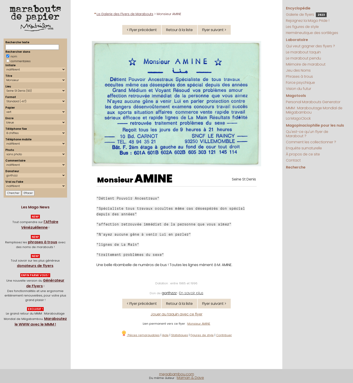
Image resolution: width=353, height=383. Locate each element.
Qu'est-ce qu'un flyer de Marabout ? (307, 134)
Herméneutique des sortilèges (312, 32)
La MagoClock (298, 118)
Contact (293, 160)
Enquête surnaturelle (304, 148)
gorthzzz (169, 293)
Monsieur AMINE (198, 323)
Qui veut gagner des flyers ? (310, 46)
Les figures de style (302, 26)
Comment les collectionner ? (311, 142)
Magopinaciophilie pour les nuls (315, 125)
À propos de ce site (303, 154)
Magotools (296, 95)
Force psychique (300, 82)
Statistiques (179, 335)
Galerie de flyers (306, 14)
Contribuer (224, 335)
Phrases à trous (299, 76)
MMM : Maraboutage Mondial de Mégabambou (314, 110)
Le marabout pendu (303, 58)
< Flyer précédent (142, 29)
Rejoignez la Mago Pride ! (307, 20)
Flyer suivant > (214, 29)
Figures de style (202, 335)
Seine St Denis (244, 179)
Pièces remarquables (140, 335)
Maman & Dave (190, 377)
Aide (165, 335)
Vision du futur (298, 88)
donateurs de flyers (35, 265)
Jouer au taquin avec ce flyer (176, 314)
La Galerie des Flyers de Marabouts (125, 14)
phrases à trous (42, 242)
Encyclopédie (298, 8)
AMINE (153, 179)
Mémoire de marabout (306, 64)
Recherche (295, 167)
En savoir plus (191, 293)
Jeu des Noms (298, 70)
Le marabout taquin (303, 52)
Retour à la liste (179, 29)
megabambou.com (176, 374)
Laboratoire (297, 39)
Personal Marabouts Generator (313, 102)
